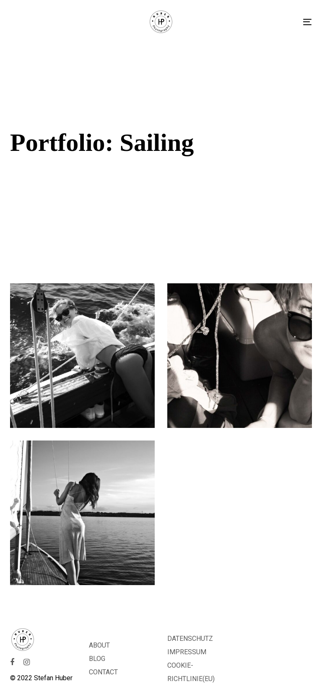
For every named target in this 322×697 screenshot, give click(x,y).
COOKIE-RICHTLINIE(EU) (191, 672)
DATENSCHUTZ (190, 639)
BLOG (97, 659)
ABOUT (99, 645)
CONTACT (103, 672)
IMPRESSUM (186, 652)
